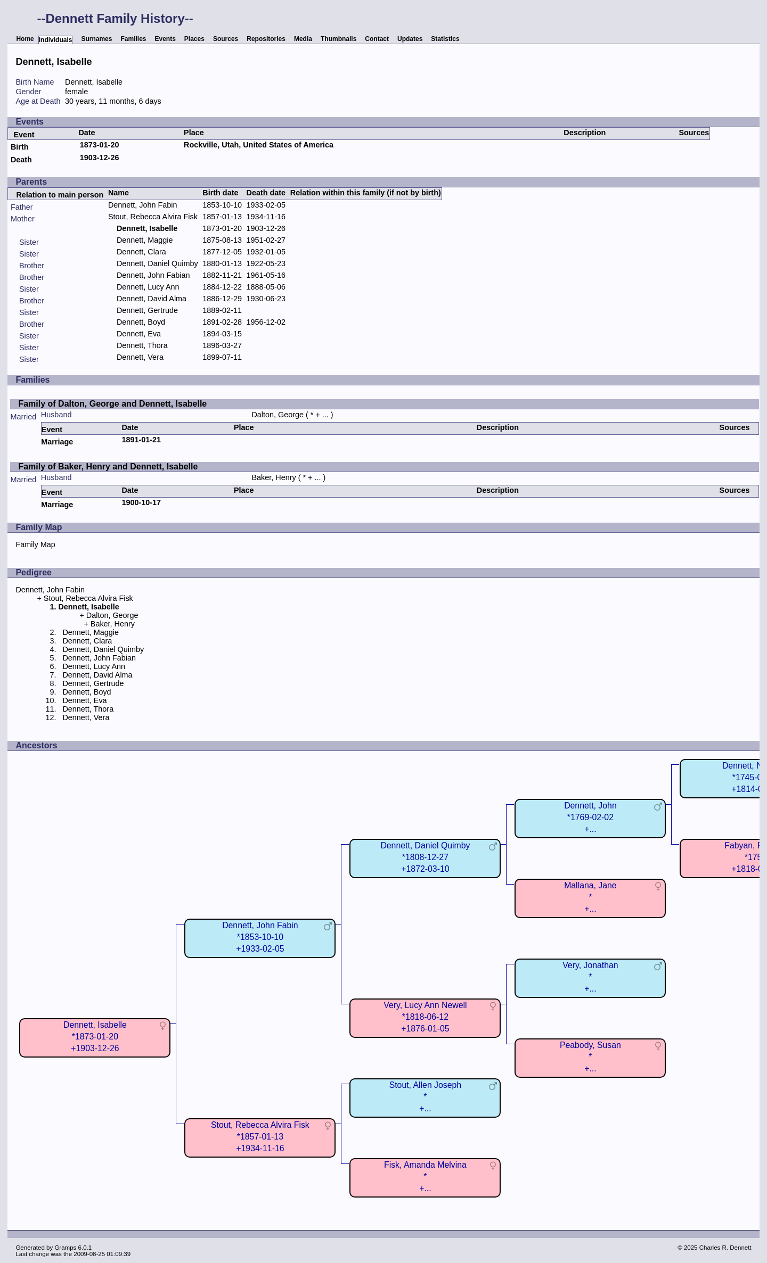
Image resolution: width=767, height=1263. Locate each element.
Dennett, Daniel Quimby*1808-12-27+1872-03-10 (425, 857)
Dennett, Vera (140, 357)
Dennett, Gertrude (147, 310)
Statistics (445, 39)
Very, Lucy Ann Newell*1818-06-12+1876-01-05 (425, 1017)
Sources (225, 39)
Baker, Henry (273, 477)
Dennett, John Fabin (142, 205)
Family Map (35, 544)
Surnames (96, 39)
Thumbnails (338, 39)
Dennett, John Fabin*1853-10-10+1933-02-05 (260, 937)
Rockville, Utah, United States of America (258, 145)
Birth (20, 147)
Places (194, 39)
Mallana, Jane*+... (590, 897)
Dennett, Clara (141, 251)
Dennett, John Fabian (153, 275)
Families (133, 39)
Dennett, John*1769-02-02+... (590, 817)
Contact (377, 39)
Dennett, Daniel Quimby (157, 263)
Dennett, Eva (139, 333)
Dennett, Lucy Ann (148, 287)
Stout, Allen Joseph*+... (425, 1096)
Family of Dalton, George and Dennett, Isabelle (112, 403)
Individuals (55, 40)
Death (21, 159)
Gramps (65, 1247)
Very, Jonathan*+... (590, 977)
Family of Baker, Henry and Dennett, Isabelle (108, 466)
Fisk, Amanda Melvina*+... (425, 1176)
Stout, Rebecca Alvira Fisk (153, 216)
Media (303, 39)
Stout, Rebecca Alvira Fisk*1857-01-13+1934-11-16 (260, 1136)
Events (165, 39)
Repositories (266, 39)
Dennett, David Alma (151, 298)
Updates (409, 39)
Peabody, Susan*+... (590, 1057)
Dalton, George (277, 414)
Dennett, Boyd (141, 322)
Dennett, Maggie (145, 240)
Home (25, 39)
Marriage (57, 441)
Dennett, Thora (142, 345)
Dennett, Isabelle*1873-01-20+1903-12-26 (95, 1036)
